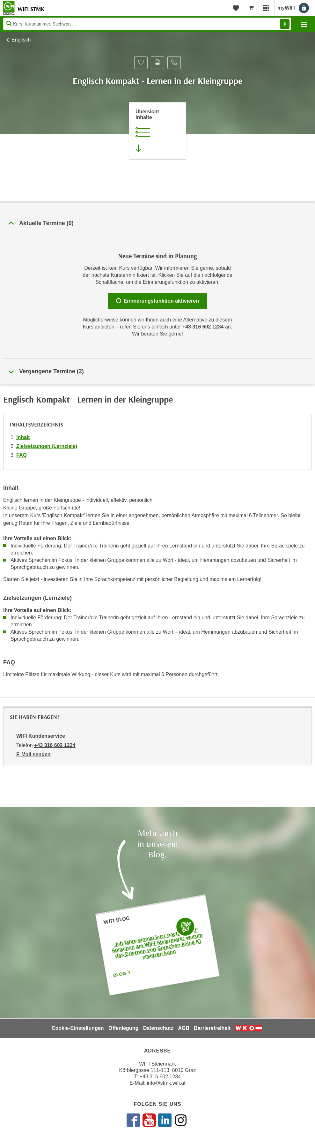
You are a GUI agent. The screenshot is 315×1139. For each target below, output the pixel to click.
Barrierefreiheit (212, 1028)
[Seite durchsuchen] (147, 24)
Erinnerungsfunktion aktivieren (157, 301)
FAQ (21, 455)
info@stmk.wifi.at (166, 1083)
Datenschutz (158, 1028)
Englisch (21, 39)
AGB (183, 1028)
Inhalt (23, 437)
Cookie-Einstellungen (78, 1028)
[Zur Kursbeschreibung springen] (157, 131)
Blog (122, 974)
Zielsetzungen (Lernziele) (46, 446)
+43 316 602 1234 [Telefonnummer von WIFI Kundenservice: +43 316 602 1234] (54, 745)
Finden (284, 24)
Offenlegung (123, 1028)
